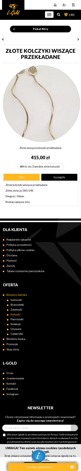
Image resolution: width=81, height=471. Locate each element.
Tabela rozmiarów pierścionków (25, 271)
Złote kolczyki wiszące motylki (21, 39)
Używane (16, 329)
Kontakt (11, 383)
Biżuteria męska (16, 339)
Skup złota (13, 349)
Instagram (13, 394)
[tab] (21, 177)
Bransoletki (17, 304)
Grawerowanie (15, 378)
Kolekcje (16, 324)
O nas (10, 373)
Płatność (12, 260)
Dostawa (12, 255)
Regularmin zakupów (19, 239)
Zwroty (11, 265)
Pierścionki (17, 319)
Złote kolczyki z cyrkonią (60, 39)
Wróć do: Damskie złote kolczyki (40, 166)
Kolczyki (15, 314)
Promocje (12, 344)
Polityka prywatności (19, 244)
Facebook (12, 388)
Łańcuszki (16, 299)
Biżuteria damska (17, 294)
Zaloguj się (55, 5)
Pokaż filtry (40, 29)
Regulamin (73, 5)
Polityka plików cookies (21, 250)
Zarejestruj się (64, 5)
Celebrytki (17, 333)
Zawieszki (16, 309)
